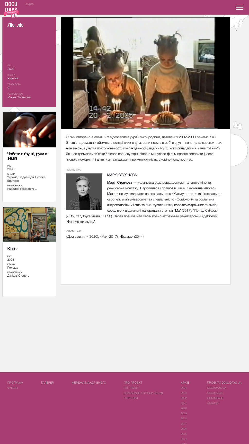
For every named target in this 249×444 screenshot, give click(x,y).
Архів (185, 382)
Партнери (131, 397)
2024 (184, 387)
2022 (184, 397)
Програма (15, 382)
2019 (184, 413)
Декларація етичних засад (143, 392)
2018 (184, 418)
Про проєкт (133, 382)
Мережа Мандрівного (89, 382)
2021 (184, 403)
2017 (184, 423)
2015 (184, 433)
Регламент (132, 387)
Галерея (47, 382)
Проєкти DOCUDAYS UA (224, 382)
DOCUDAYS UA (216, 387)
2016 (184, 428)
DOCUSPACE (215, 397)
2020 (184, 408)
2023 (184, 392)
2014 (184, 438)
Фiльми (12, 387)
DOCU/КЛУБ (215, 392)
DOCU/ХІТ (213, 403)
